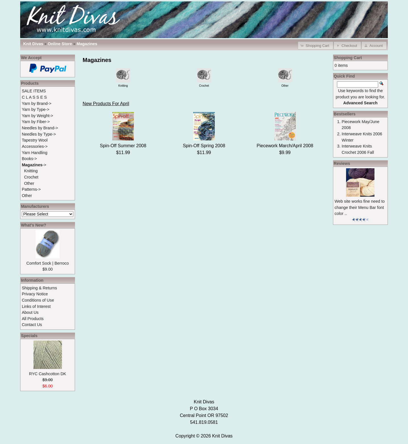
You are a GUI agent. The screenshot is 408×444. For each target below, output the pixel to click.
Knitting (31, 171)
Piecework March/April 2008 (285, 145)
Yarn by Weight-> (37, 115)
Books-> (29, 158)
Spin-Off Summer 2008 (123, 145)
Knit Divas (222, 435)
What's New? (33, 225)
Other (29, 183)
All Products (33, 318)
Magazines (87, 44)
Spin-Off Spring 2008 (204, 145)
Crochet (31, 177)
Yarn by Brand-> (36, 103)
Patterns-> (31, 189)
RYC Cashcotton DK (47, 374)
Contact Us (32, 324)
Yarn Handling (34, 152)
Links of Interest (36, 306)
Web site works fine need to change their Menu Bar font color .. (360, 207)
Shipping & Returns (39, 288)
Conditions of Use (38, 300)
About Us (30, 312)
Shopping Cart (348, 57)
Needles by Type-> (39, 134)
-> (34, 165)
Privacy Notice (35, 294)
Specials (29, 335)
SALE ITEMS (34, 91)
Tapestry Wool (35, 140)
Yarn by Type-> (35, 109)
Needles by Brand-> (40, 128)
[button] (315, 45)
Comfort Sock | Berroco (47, 263)
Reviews (342, 163)
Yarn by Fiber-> (36, 121)
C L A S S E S (34, 97)
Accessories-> (35, 146)
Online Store (60, 44)
